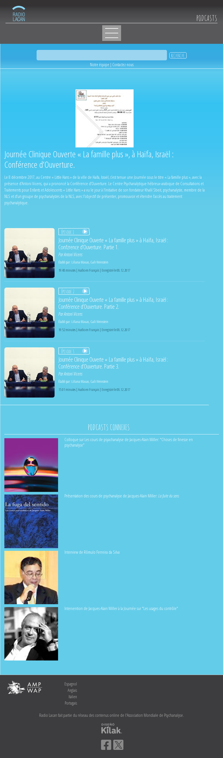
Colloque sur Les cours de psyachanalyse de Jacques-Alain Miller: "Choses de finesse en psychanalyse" (128, 442)
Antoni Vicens (73, 254)
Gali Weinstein (99, 262)
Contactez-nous (123, 64)
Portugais (71, 703)
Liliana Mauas (80, 262)
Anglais (72, 690)
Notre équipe (99, 64)
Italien (73, 696)
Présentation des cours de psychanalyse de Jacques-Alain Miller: (121, 496)
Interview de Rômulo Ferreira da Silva (92, 552)
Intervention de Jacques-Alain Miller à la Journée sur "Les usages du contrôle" (121, 608)
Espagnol (70, 684)
